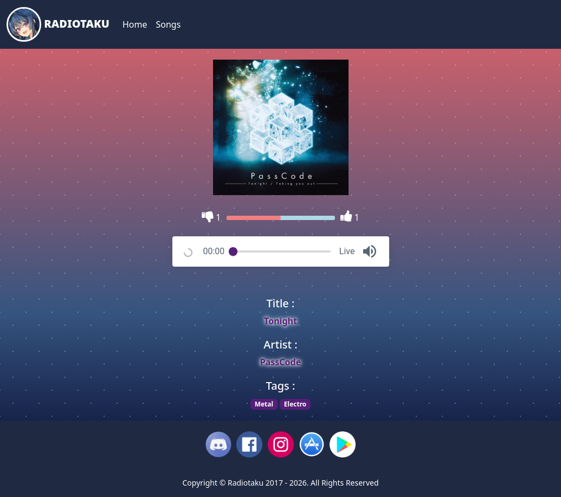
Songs (168, 24)
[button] (369, 251)
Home (134, 24)
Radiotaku (58, 24)
